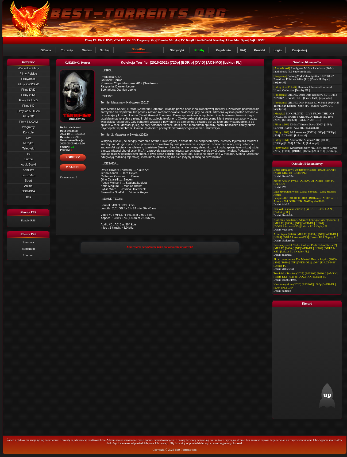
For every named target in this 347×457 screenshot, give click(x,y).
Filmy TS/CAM (28, 121)
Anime (28, 185)
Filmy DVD (28, 89)
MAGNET (72, 167)
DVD (109, 40)
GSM (261, 40)
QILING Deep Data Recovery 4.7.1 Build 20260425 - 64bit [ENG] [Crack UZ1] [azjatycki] (305, 96)
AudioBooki (204, 40)
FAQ (243, 50)
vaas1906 (288, 229)
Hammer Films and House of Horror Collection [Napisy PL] (302, 88)
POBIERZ (72, 157)
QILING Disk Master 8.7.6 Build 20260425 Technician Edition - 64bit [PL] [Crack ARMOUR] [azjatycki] (306, 105)
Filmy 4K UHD (28, 100)
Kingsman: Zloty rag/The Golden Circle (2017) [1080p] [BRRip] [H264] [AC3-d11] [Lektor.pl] (305, 149)
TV (183, 40)
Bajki (253, 40)
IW (284, 187)
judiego (286, 290)
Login (277, 50)
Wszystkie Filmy (28, 68)
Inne (28, 196)
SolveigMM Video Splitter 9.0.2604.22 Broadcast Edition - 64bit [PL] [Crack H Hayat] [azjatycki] (303, 79)
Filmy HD (28, 105)
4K (128, 40)
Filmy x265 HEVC (28, 111)
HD (123, 40)
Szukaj (105, 50)
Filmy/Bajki (28, 78)
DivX (101, 40)
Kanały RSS (28, 220)
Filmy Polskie (28, 73)
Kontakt (259, 50)
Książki (190, 40)
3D (134, 40)
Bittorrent (28, 242)
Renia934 (288, 176)
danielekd (288, 268)
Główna (46, 50)
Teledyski (28, 148)
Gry (153, 40)
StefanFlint (288, 240)
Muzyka (174, 40)
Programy (143, 40)
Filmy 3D (28, 116)
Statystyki (177, 50)
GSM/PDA (28, 191)
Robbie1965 (289, 279)
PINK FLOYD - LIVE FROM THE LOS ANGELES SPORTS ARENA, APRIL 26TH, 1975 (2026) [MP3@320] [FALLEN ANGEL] (303, 116)
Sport (244, 40)
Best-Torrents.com (185, 449)
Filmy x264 (28, 95)
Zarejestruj (299, 50)
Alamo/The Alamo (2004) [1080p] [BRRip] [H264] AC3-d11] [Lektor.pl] (301, 141)
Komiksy (219, 40)
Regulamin (223, 50)
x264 (117, 40)
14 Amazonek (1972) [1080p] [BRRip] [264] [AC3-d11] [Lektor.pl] (304, 133)
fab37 (285, 204)
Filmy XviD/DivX (28, 84)
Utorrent (28, 255)
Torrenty (67, 50)
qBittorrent (28, 248)
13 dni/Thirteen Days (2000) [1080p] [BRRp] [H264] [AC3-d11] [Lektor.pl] (303, 126)
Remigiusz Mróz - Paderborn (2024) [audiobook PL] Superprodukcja (303, 70)
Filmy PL (91, 40)
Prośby (200, 50)
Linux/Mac (233, 40)
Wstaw (87, 50)
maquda (287, 254)
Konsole (162, 40)
